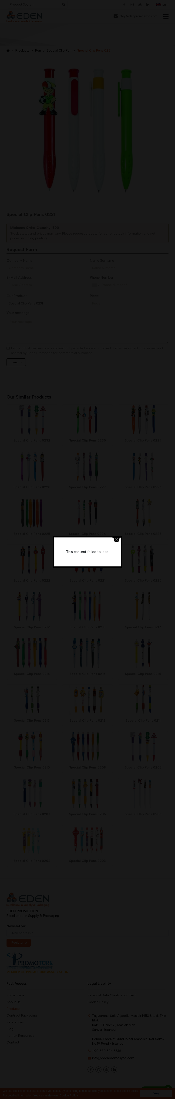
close (116, 539)
